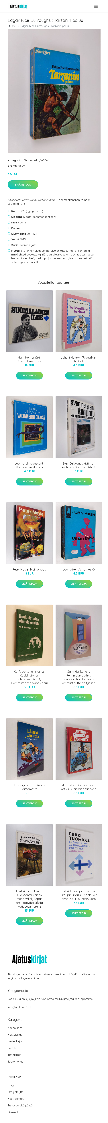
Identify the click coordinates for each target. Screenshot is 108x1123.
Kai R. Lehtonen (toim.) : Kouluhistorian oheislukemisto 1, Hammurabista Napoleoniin (29, 677)
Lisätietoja (23, 184)
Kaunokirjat (15, 1028)
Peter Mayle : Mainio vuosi (29, 569)
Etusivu (12, 26)
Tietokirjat (14, 1055)
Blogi (11, 1085)
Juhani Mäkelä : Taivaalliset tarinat (79, 359)
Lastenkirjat (15, 1041)
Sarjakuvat (14, 1048)
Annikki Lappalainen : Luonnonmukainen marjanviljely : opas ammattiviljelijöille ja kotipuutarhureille (29, 898)
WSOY (44, 160)
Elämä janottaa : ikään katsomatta (29, 787)
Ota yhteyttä (15, 1092)
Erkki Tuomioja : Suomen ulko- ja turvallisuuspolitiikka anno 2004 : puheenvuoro (78, 895)
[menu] (96, 6)
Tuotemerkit (31, 160)
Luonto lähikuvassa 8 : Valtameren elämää (29, 465)
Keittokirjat (15, 1034)
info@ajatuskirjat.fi (20, 1007)
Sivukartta (14, 1112)
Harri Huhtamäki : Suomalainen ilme (29, 359)
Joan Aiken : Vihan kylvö (78, 569)
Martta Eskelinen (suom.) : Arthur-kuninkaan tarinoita (78, 787)
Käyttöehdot (16, 1098)
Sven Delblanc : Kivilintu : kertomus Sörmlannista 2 (78, 465)
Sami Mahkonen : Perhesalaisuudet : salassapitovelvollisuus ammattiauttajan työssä (78, 677)
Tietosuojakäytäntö (20, 1105)
